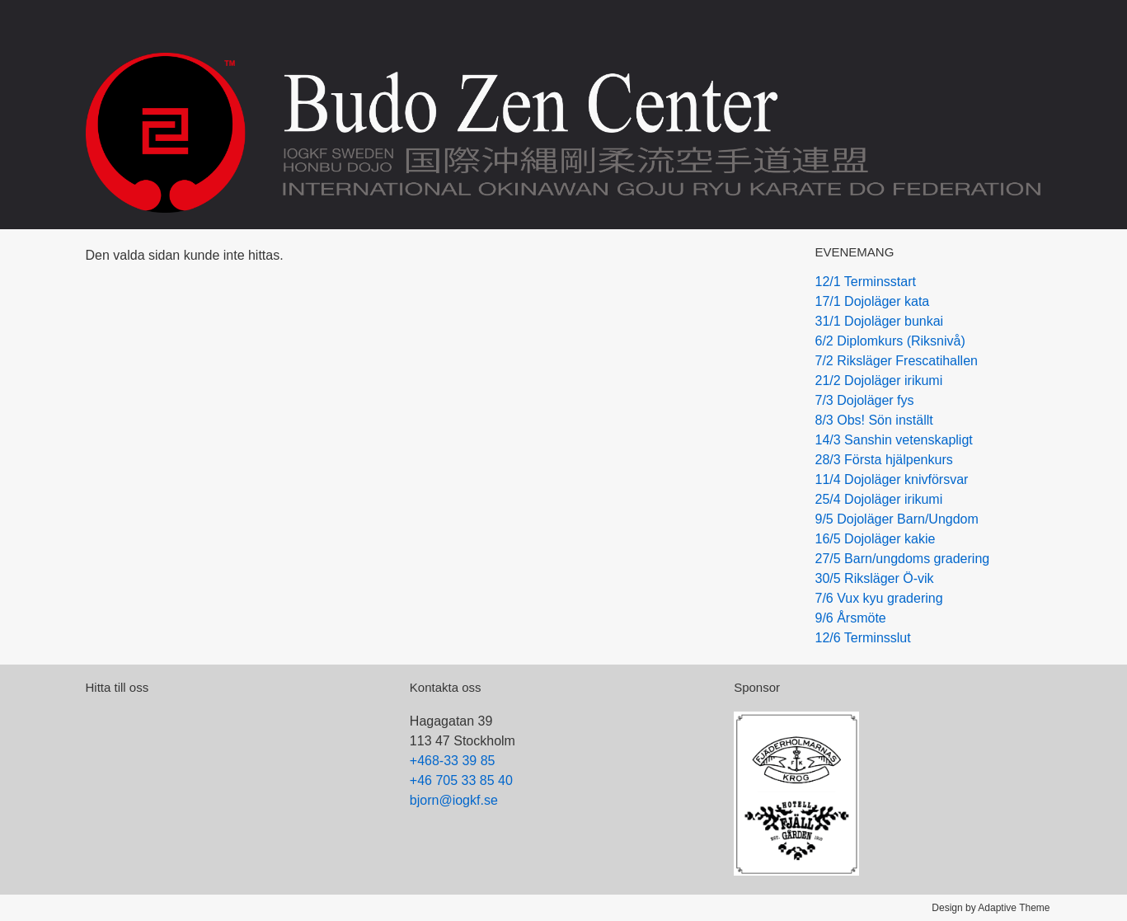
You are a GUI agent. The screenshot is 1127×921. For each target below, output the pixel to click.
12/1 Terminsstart (865, 282)
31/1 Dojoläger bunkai (879, 321)
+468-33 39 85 (452, 761)
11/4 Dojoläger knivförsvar (892, 479)
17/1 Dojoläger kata (872, 301)
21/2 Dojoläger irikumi (879, 381)
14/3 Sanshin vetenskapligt (894, 440)
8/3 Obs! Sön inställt (874, 420)
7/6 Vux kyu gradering (879, 598)
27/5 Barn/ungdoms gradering (902, 559)
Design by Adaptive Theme (991, 908)
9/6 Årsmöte (850, 618)
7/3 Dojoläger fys (864, 400)
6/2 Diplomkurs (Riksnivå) (890, 341)
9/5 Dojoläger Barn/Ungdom (897, 519)
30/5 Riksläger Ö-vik (874, 578)
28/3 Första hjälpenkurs (884, 460)
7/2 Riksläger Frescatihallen (896, 361)
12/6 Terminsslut (863, 638)
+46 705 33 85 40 (461, 780)
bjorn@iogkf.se (454, 800)
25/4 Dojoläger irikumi (879, 499)
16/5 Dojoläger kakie (875, 539)
